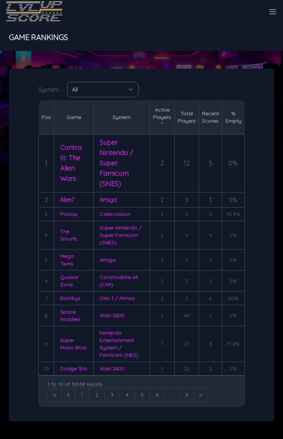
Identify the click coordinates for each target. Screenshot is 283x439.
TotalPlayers (187, 117)
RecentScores (210, 117)
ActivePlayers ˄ (162, 117)
